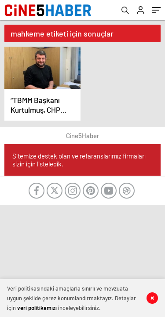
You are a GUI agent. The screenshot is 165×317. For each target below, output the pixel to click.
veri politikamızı (37, 307)
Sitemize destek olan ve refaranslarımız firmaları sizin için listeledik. (79, 160)
